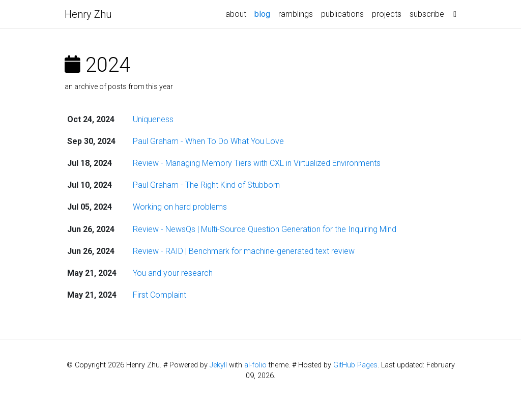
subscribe (427, 14)
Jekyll (218, 365)
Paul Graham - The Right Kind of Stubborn (206, 185)
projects (386, 14)
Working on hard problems (180, 207)
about (235, 14)
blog (264, 13)
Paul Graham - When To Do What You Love (208, 141)
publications (342, 14)
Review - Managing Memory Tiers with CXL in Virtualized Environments (257, 163)
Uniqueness (153, 119)
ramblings (295, 14)
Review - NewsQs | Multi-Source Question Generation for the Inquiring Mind (264, 229)
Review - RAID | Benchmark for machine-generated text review (244, 251)
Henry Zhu (88, 14)
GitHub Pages (355, 365)
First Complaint (159, 295)
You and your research (173, 273)
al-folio (255, 365)
